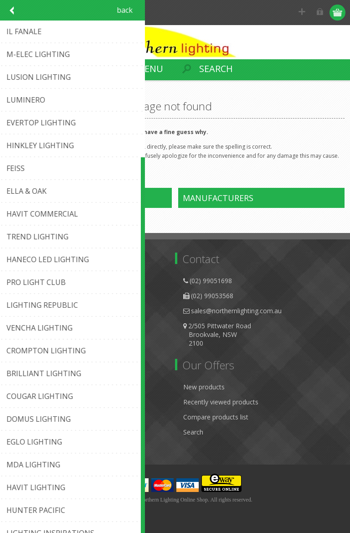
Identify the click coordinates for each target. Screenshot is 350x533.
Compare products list (215, 417)
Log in (321, 13)
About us (26, 280)
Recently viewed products (220, 402)
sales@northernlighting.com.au (236, 310)
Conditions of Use (39, 325)
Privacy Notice (34, 295)
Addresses (28, 402)
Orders (23, 417)
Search (193, 432)
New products (204, 387)
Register (303, 13)
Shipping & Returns (41, 310)
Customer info (34, 387)
